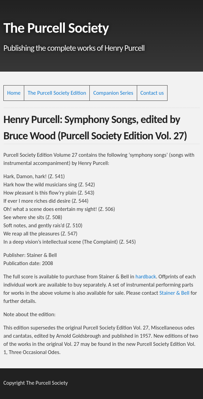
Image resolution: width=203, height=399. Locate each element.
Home (13, 93)
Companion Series (113, 93)
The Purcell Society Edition (57, 93)
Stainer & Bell (174, 293)
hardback (145, 276)
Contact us (152, 93)
